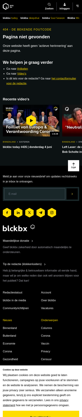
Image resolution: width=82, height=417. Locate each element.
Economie (9, 343)
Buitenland (9, 335)
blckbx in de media (14, 300)
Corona (7, 351)
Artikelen (22, 68)
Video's (21, 73)
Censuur (46, 359)
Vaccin (45, 343)
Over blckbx (48, 300)
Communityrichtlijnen (16, 308)
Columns (46, 328)
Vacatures (47, 308)
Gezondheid (10, 359)
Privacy (45, 351)
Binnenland (10, 328)
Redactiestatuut (12, 292)
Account (46, 292)
